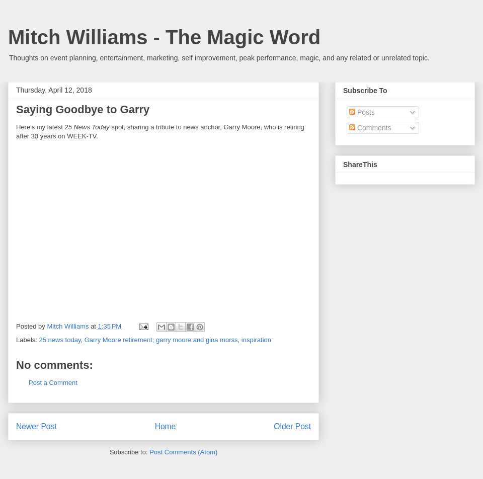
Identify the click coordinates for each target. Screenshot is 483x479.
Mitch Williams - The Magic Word (164, 37)
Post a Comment (53, 382)
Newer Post (36, 426)
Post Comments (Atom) (183, 452)
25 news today (60, 340)
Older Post (292, 426)
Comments (370, 128)
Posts (362, 112)
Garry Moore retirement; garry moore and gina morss (161, 340)
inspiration (256, 340)
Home (165, 426)
